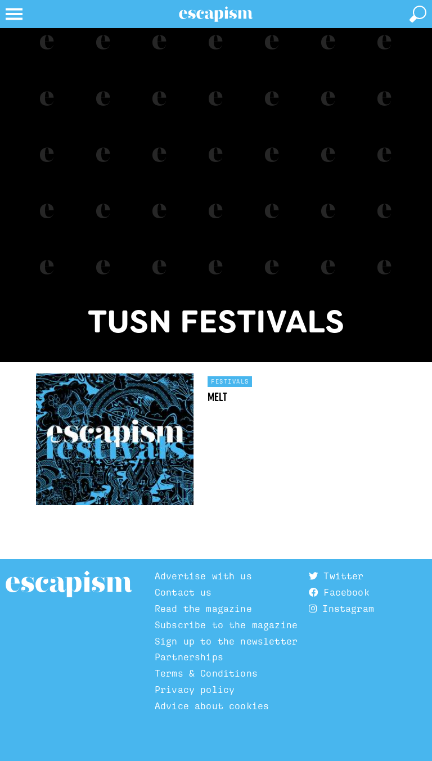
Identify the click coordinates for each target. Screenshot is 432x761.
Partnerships (189, 657)
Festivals (230, 381)
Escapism (69, 584)
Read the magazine (203, 608)
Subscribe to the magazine (226, 625)
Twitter (336, 576)
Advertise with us (203, 576)
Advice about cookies (212, 706)
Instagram (341, 608)
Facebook (339, 592)
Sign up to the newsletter (226, 641)
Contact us (183, 592)
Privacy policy (195, 689)
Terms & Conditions (206, 673)
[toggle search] (418, 14)
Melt (217, 397)
